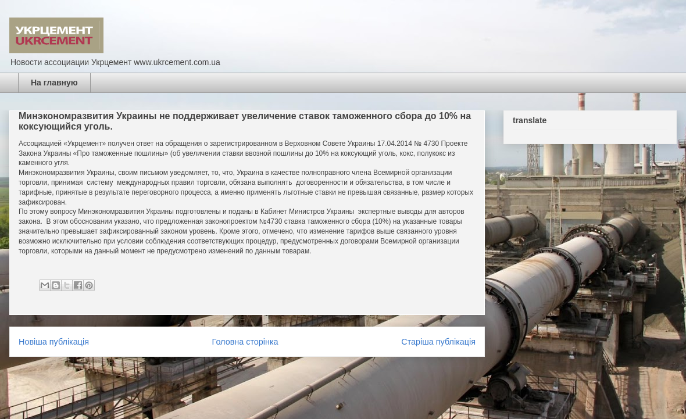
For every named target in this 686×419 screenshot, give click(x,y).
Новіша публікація (54, 341)
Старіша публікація (438, 341)
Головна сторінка (245, 341)
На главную (54, 82)
